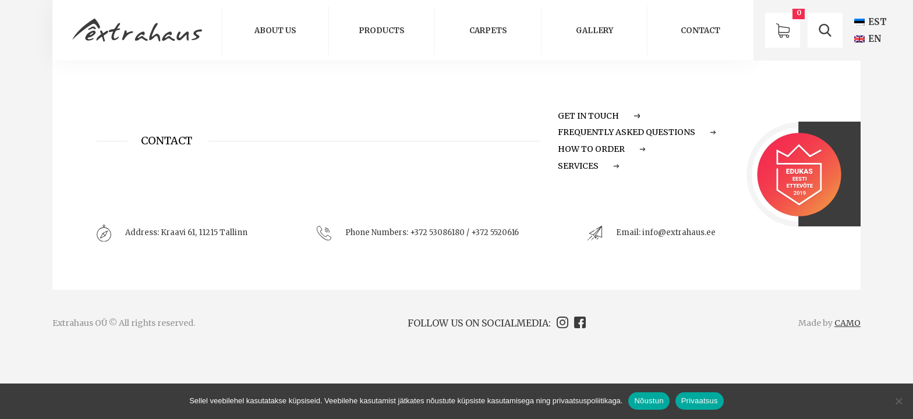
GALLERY (594, 30)
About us (275, 30)
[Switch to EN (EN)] (868, 38)
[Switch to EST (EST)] (870, 21)
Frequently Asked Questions (637, 132)
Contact (700, 30)
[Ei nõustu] (898, 401)
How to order (602, 149)
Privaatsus (699, 400)
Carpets (488, 30)
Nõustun (648, 400)
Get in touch (599, 116)
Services (589, 166)
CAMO (847, 323)
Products (382, 30)
